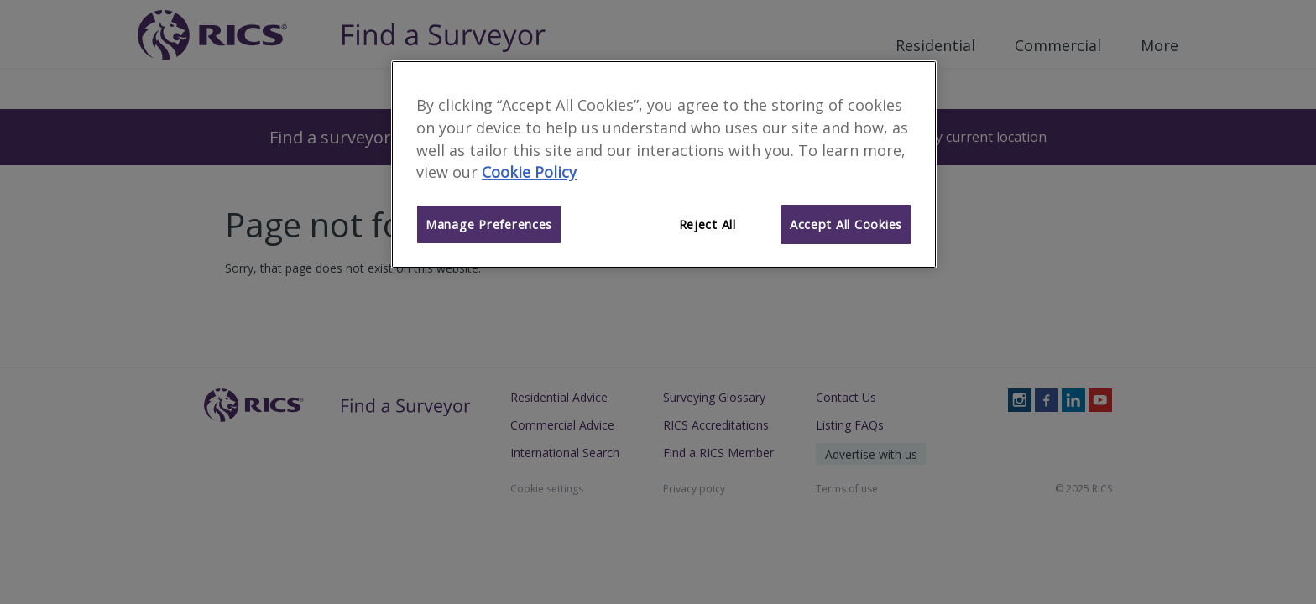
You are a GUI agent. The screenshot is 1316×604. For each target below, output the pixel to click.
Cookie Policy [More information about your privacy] (529, 172)
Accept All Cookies (846, 224)
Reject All (707, 224)
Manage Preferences (489, 224)
